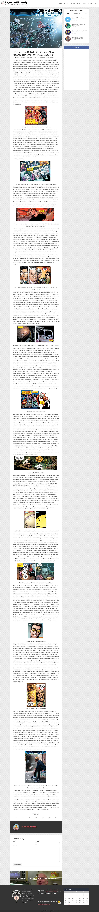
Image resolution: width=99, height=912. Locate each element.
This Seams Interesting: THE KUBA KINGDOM (78, 25)
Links (84, 3)
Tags (85, 13)
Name (14, 841)
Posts (67, 13)
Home (60, 3)
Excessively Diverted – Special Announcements (79, 18)
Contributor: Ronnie (31, 57)
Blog (73, 3)
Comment (15, 845)
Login (58, 910)
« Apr (69, 904)
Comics (23, 57)
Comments (77, 13)
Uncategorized (41, 57)
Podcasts (66, 3)
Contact (90, 3)
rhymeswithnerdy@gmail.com (44, 904)
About (78, 3)
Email (38, 841)
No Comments (50, 57)
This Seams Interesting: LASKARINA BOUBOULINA (78, 38)
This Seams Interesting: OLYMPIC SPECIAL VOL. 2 (79, 31)
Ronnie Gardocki (29, 827)
